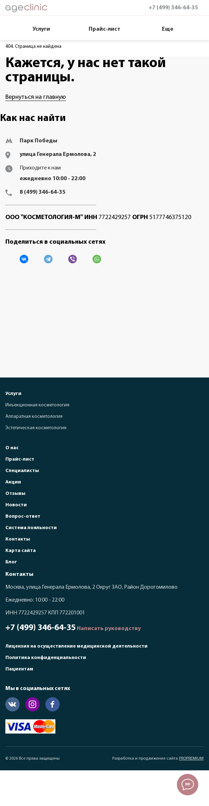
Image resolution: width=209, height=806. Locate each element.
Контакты (17, 539)
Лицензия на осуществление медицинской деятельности (76, 646)
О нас (12, 448)
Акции (13, 482)
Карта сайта (20, 550)
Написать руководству (109, 629)
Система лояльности (31, 528)
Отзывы (15, 493)
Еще (167, 29)
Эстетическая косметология (35, 428)
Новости (16, 505)
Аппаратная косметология (34, 416)
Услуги (41, 29)
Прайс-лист (104, 29)
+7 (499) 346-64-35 (173, 8)
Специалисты (22, 470)
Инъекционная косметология (37, 405)
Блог (11, 562)
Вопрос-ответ (22, 516)
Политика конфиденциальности (45, 657)
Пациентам (19, 669)
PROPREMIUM (191, 758)
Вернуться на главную (35, 97)
